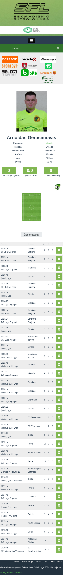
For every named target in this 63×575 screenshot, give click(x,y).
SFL (46, 561)
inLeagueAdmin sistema (11, 572)
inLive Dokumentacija (23, 561)
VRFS (38, 561)
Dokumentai (56, 561)
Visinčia (49, 143)
